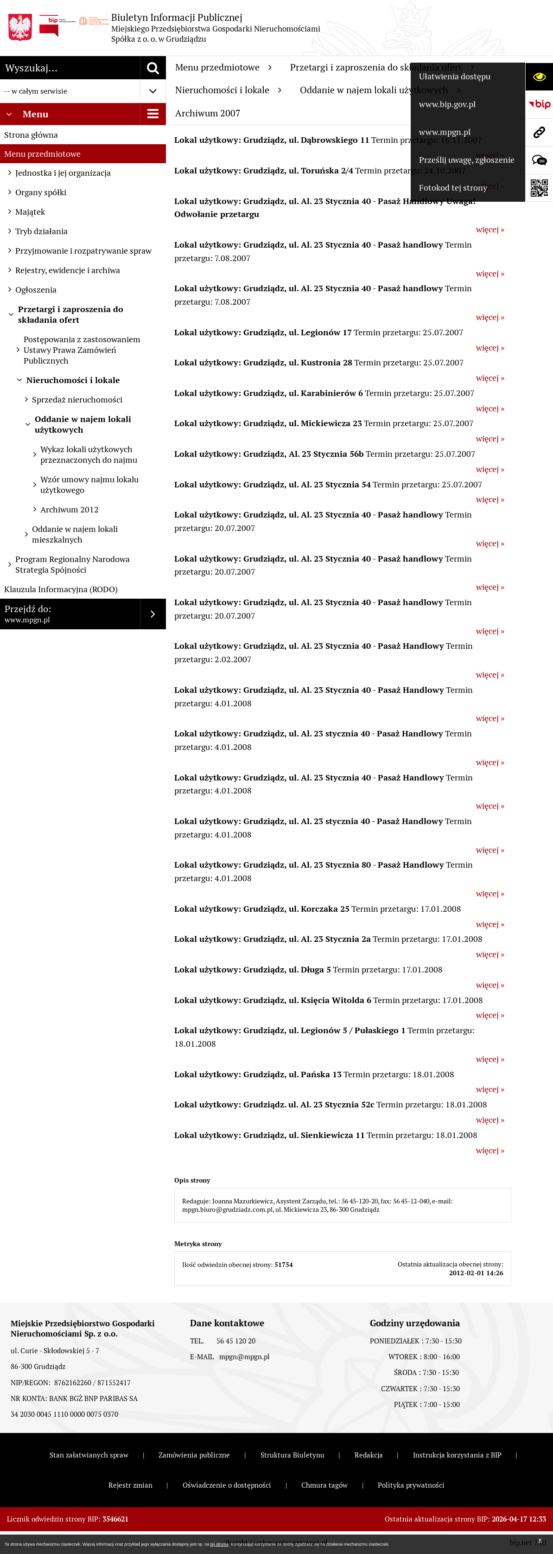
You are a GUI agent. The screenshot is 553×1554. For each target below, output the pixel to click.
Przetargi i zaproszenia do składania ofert (382, 67)
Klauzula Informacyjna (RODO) (61, 589)
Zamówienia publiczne (194, 1455)
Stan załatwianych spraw (89, 1455)
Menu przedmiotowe (42, 153)
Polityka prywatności (411, 1485)
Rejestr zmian (130, 1485)
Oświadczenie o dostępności (227, 1485)
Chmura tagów (324, 1485)
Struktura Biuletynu (292, 1455)
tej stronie (219, 1544)
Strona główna (31, 134)
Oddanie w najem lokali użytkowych (380, 90)
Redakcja (369, 1455)
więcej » (490, 229)
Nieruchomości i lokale (228, 90)
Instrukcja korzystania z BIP (457, 1455)
